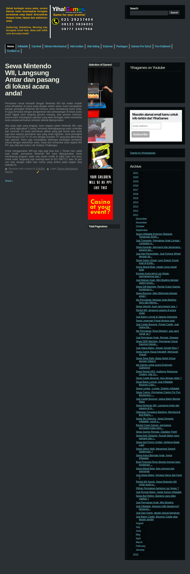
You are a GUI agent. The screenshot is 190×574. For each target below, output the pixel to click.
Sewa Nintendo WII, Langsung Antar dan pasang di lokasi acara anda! (32, 79)
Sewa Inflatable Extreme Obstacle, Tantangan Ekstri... (154, 235)
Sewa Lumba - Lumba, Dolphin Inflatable (157, 388)
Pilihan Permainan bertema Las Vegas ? (157, 488)
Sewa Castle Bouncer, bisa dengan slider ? (159, 378)
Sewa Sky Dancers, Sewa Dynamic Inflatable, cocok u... (155, 420)
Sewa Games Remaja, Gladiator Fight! (156, 431)
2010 (136, 554)
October (140, 226)
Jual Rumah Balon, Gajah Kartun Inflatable (158, 492)
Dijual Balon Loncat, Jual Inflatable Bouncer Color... (154, 383)
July (138, 527)
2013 (136, 206)
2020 (136, 177)
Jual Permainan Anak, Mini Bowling (154, 502)
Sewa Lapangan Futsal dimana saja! (155, 320)
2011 (136, 215)
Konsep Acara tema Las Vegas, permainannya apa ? (152, 275)
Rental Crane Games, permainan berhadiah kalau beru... (153, 426)
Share (8, 180)
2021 (136, 173)
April (138, 538)
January (140, 549)
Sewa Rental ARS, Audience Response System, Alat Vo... (157, 373)
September (142, 230)
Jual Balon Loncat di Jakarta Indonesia (156, 316)
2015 (136, 198)
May (138, 534)
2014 (136, 202)
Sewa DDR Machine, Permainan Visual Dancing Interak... (157, 343)
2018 (136, 185)
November (142, 222)
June (139, 530)
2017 (136, 189)
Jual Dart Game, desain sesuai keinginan (158, 513)
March (139, 542)
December (142, 218)
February (141, 546)
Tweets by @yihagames (143, 153)
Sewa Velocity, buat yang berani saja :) (156, 306)
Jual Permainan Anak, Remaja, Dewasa (157, 337)
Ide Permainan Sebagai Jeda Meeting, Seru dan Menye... (156, 301)
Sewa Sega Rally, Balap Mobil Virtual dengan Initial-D (155, 360)
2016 (136, 194)
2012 (136, 210)
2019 (136, 181)
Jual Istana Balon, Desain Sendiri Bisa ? (157, 348)
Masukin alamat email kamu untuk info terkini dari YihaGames (155, 116)
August (140, 523)
